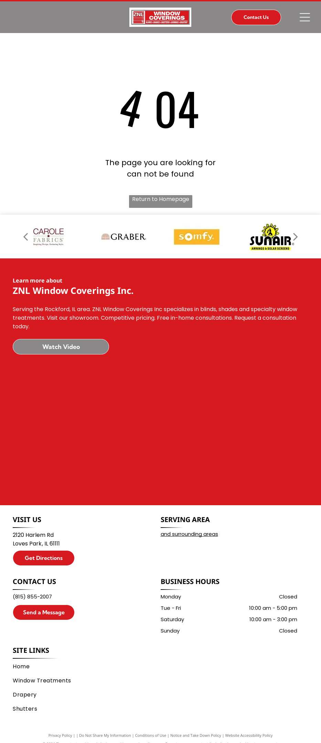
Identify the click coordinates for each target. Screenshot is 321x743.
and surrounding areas (189, 534)
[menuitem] (157, 666)
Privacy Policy (60, 735)
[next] (295, 236)
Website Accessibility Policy (248, 735)
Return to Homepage (160, 199)
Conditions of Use (151, 735)
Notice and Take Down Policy (195, 735)
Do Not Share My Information (105, 735)
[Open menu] (305, 17)
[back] (25, 236)
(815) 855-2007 (32, 596)
